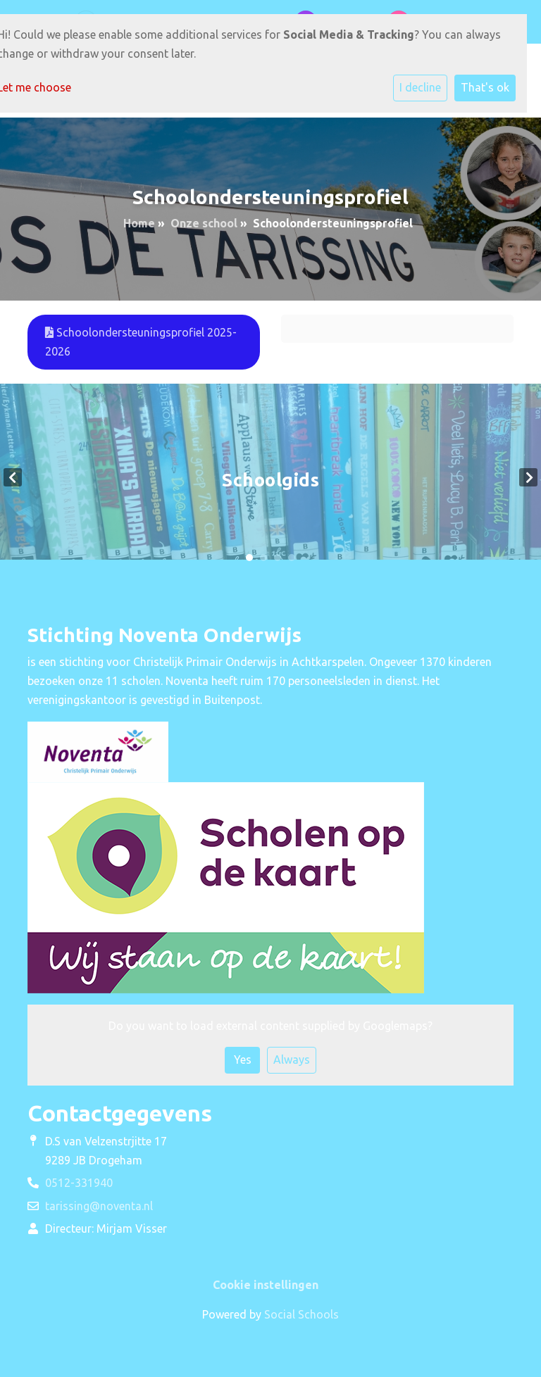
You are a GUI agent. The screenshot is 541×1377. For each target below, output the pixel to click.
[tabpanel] (270, 477)
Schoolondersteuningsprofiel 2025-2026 (141, 342)
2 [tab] (263, 557)
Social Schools (301, 1314)
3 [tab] (277, 557)
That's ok (485, 87)
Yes (242, 1059)
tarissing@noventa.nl (99, 1206)
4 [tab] (291, 557)
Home (139, 223)
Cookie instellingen (265, 1284)
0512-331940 (79, 1182)
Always (291, 1059)
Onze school (203, 223)
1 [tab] (249, 557)
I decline (420, 87)
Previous (13, 477)
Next (528, 477)
